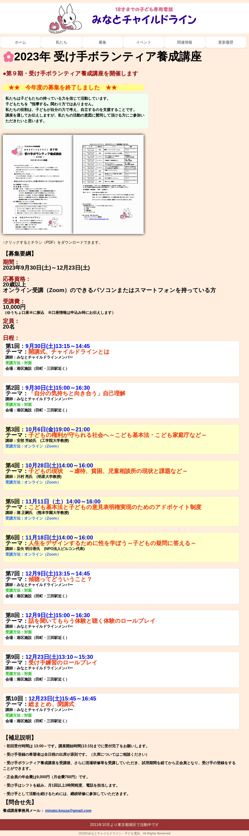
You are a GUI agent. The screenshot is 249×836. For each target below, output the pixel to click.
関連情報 (184, 42)
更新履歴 (225, 42)
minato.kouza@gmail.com (68, 811)
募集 (102, 42)
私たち (61, 42)
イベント (143, 42)
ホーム (20, 42)
